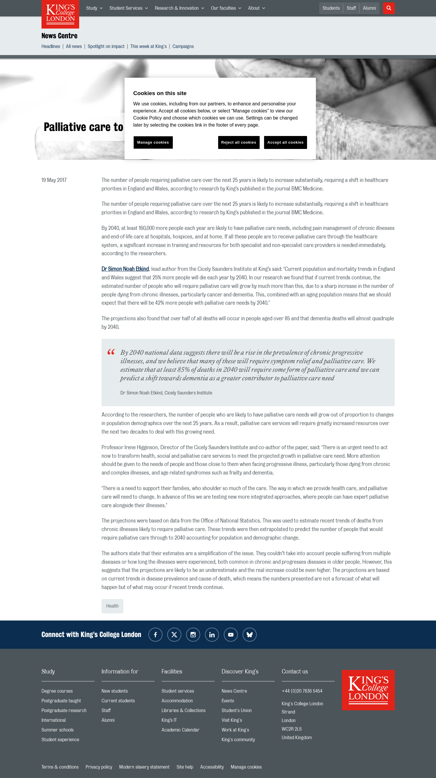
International (68, 721)
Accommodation (188, 702)
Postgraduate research (68, 712)
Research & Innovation (181, 9)
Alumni (369, 8)
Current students (128, 702)
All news (74, 47)
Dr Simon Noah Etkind (125, 269)
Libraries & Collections (188, 712)
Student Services (130, 9)
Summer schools (68, 731)
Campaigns (183, 47)
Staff (351, 8)
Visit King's (248, 721)
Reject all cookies (238, 142)
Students (331, 8)
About (258, 9)
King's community (248, 741)
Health (112, 606)
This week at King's (148, 47)
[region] (220, 118)
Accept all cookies (285, 142)
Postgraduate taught (68, 702)
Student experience (68, 741)
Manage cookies (246, 767)
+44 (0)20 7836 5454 (302, 691)
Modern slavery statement (144, 767)
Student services (188, 692)
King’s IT (188, 721)
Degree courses (68, 692)
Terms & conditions (60, 767)
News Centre (59, 36)
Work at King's (248, 731)
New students (128, 692)
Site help (185, 767)
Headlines (51, 47)
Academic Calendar (188, 731)
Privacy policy (99, 767)
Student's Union (248, 712)
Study (96, 9)
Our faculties (228, 9)
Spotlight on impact (106, 47)
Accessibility (212, 767)
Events (248, 702)
